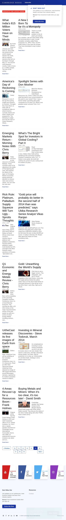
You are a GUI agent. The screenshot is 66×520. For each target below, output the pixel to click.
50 (15, 448)
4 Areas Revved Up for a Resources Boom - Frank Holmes (9, 398)
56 (39, 448)
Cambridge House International (31, 515)
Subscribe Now (9, 506)
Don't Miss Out (13, 496)
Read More (5, 73)
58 (20, 451)
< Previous (7, 448)
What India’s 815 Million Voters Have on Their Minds (8, 30)
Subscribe (28, 2)
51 (19, 448)
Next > (40, 451)
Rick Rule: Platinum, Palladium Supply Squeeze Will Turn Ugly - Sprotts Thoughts (8, 207)
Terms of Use (60, 515)
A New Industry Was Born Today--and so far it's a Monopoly (30, 23)
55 (35, 448)
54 (31, 448)
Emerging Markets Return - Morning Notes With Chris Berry (9, 143)
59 (24, 451)
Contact (31, 493)
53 (27, 448)
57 (15, 451)
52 (23, 448)
